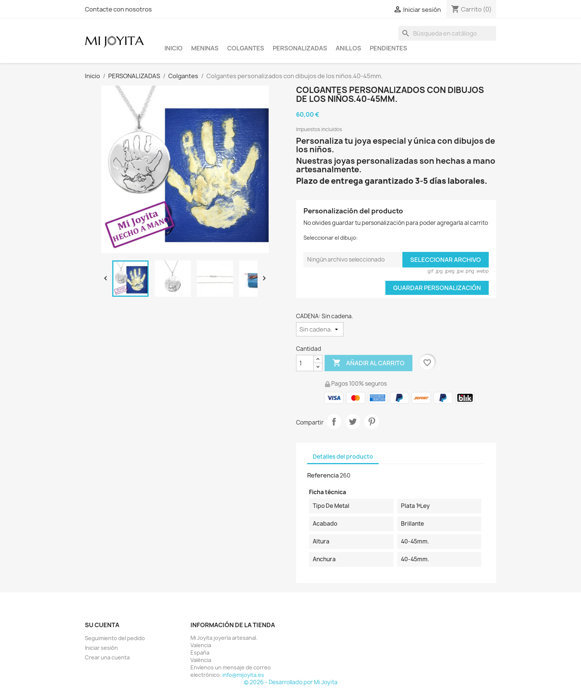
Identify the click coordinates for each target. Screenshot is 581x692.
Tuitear (352, 421)
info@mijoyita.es (243, 674)
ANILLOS (348, 48)
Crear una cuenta (107, 657)
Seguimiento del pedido (115, 638)
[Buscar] (447, 33)
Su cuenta (102, 625)
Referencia (323, 475)
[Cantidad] (305, 363)
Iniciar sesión (101, 647)
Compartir (333, 421)
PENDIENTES (388, 48)
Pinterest (371, 421)
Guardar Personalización (437, 288)
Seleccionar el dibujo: (330, 237)
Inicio (174, 48)
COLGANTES (245, 48)
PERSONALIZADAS (300, 48)
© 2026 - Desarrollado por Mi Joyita (291, 682)
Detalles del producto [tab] (343, 456)
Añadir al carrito (368, 363)
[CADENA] (319, 329)
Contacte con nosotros (118, 9)
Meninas (205, 48)
